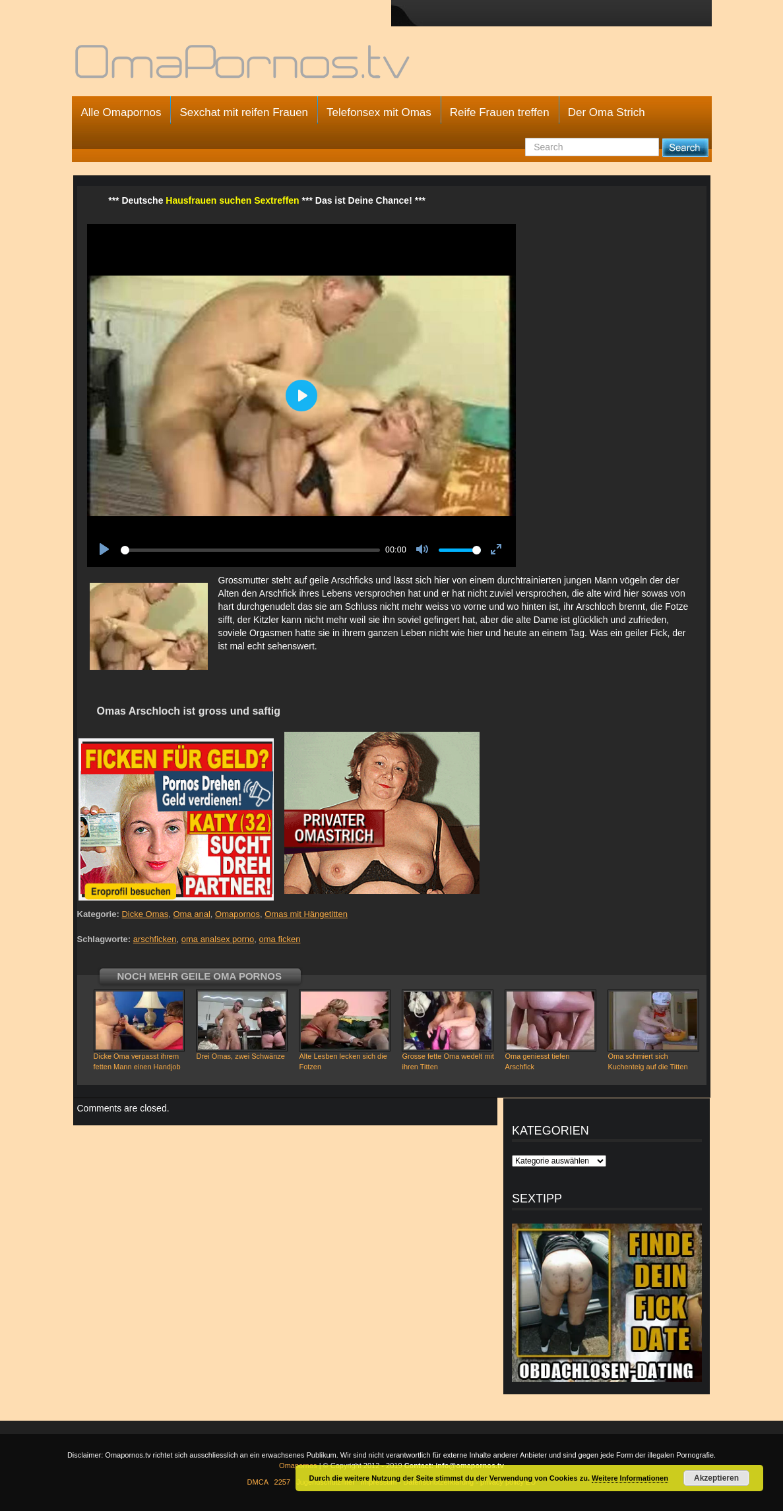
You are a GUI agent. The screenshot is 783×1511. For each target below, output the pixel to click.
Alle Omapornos (121, 112)
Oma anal (191, 914)
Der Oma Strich (606, 112)
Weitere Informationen (630, 1478)
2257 (282, 1482)
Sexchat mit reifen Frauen (243, 112)
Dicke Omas (144, 914)
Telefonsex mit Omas (379, 112)
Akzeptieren (716, 1478)
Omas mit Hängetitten (306, 914)
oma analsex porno (218, 939)
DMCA (257, 1482)
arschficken (155, 939)
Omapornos (237, 914)
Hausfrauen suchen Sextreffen (232, 200)
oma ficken (280, 939)
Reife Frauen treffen (499, 112)
